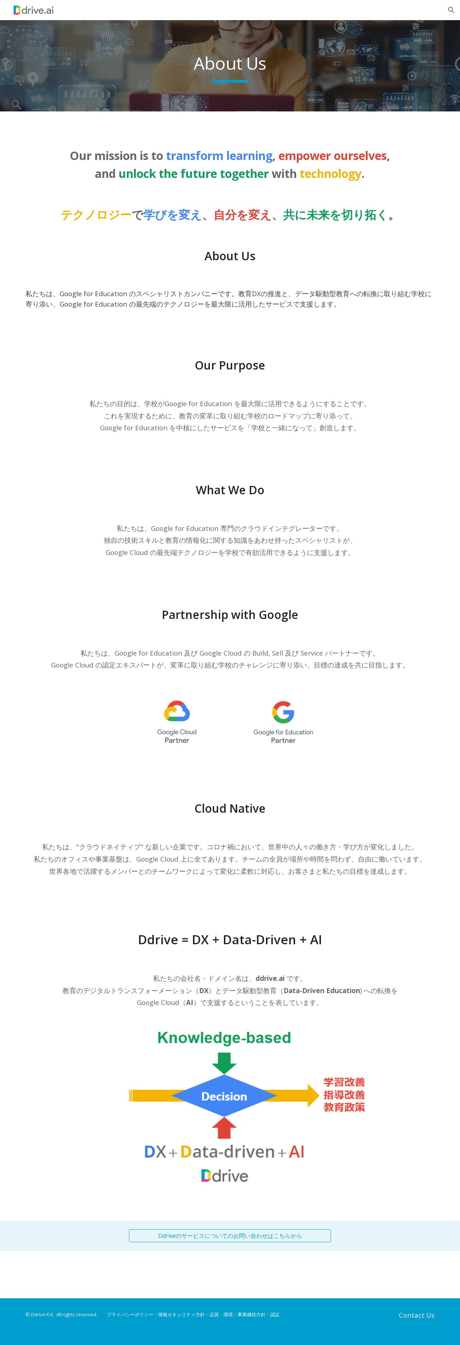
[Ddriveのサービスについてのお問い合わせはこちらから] (230, 1235)
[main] (230, 66)
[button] (451, 10)
